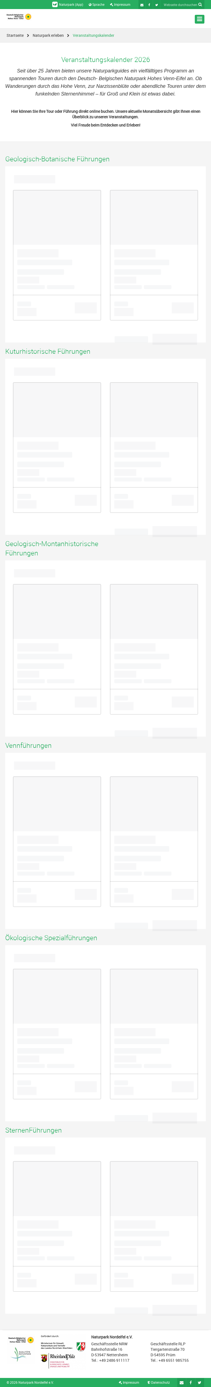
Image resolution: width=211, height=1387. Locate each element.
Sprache (96, 4)
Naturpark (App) (67, 4)
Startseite (15, 35)
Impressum (120, 4)
